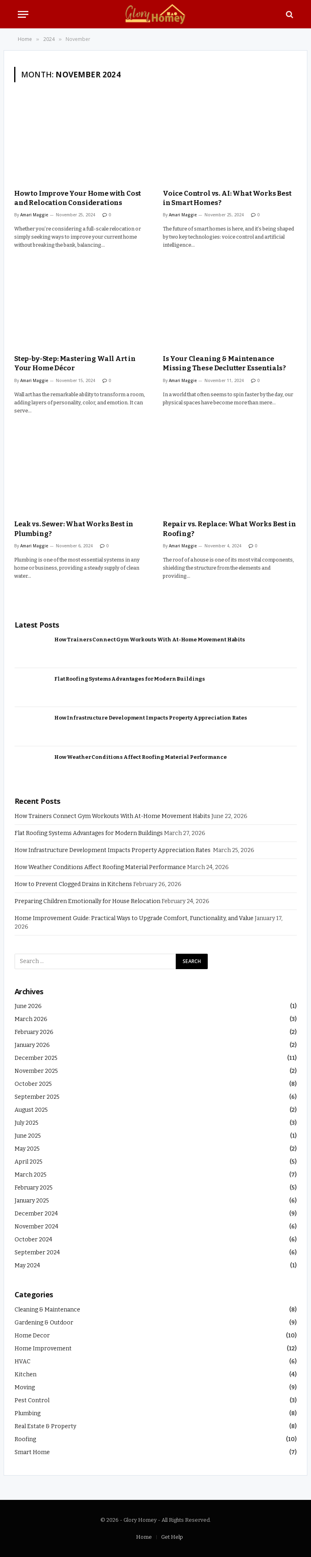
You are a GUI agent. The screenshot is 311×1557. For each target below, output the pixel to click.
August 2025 (31, 1109)
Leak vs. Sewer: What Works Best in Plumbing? (73, 529)
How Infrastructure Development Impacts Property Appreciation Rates (150, 718)
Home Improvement (43, 1348)
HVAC (22, 1361)
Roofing (25, 1439)
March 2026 (31, 1019)
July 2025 (26, 1122)
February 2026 (34, 1032)
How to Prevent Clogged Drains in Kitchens (73, 884)
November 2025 (36, 1071)
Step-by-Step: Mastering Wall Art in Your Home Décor (75, 363)
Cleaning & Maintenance (47, 1309)
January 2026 (32, 1045)
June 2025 (28, 1135)
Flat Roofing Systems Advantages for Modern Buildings (129, 679)
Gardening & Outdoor (44, 1322)
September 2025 (37, 1097)
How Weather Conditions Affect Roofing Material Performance (140, 757)
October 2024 (33, 1239)
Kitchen (25, 1374)
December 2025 (36, 1058)
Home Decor (32, 1335)
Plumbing (27, 1413)
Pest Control (32, 1400)
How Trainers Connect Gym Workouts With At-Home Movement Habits (149, 639)
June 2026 (28, 1006)
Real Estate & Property (45, 1426)
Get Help (172, 1537)
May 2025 (27, 1148)
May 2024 (27, 1265)
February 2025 (34, 1187)
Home (144, 1537)
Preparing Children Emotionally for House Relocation (87, 901)
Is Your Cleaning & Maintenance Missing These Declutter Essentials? (224, 363)
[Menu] (23, 14)
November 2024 (36, 1226)
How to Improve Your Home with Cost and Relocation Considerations (77, 198)
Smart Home (32, 1452)
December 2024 (36, 1213)
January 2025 (32, 1200)
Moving (25, 1387)
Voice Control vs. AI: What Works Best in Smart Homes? (227, 198)
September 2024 (37, 1252)
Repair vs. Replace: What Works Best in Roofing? (229, 529)
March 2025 (31, 1174)
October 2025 (33, 1084)
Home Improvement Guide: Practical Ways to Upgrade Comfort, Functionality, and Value (134, 918)
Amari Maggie (34, 215)
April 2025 (29, 1161)
